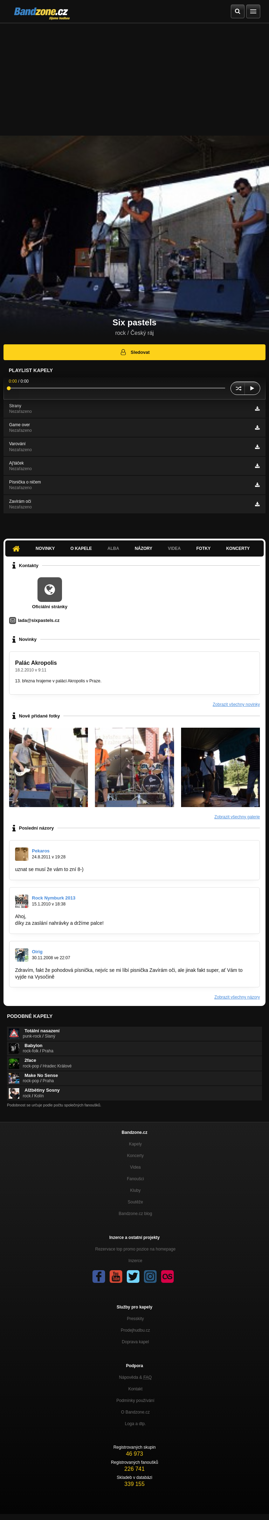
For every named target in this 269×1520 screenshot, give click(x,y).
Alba (113, 548)
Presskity (135, 1318)
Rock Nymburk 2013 (53, 898)
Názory (143, 548)
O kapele (81, 548)
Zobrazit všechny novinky (236, 704)
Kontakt (135, 1388)
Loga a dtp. (135, 1423)
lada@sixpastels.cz (39, 620)
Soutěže (135, 1202)
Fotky (203, 548)
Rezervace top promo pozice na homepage (135, 1249)
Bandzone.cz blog (135, 1213)
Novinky (45, 548)
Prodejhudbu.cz (135, 1330)
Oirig (37, 951)
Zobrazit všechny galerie (237, 816)
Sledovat (134, 352)
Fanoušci (135, 1178)
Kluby (135, 1190)
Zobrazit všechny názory (237, 997)
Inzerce (135, 1260)
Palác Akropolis (36, 663)
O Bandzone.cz (135, 1412)
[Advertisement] (134, 76)
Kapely (135, 1144)
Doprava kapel (135, 1341)
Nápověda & (135, 1377)
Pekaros (41, 850)
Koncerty (238, 548)
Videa (174, 548)
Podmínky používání (135, 1400)
